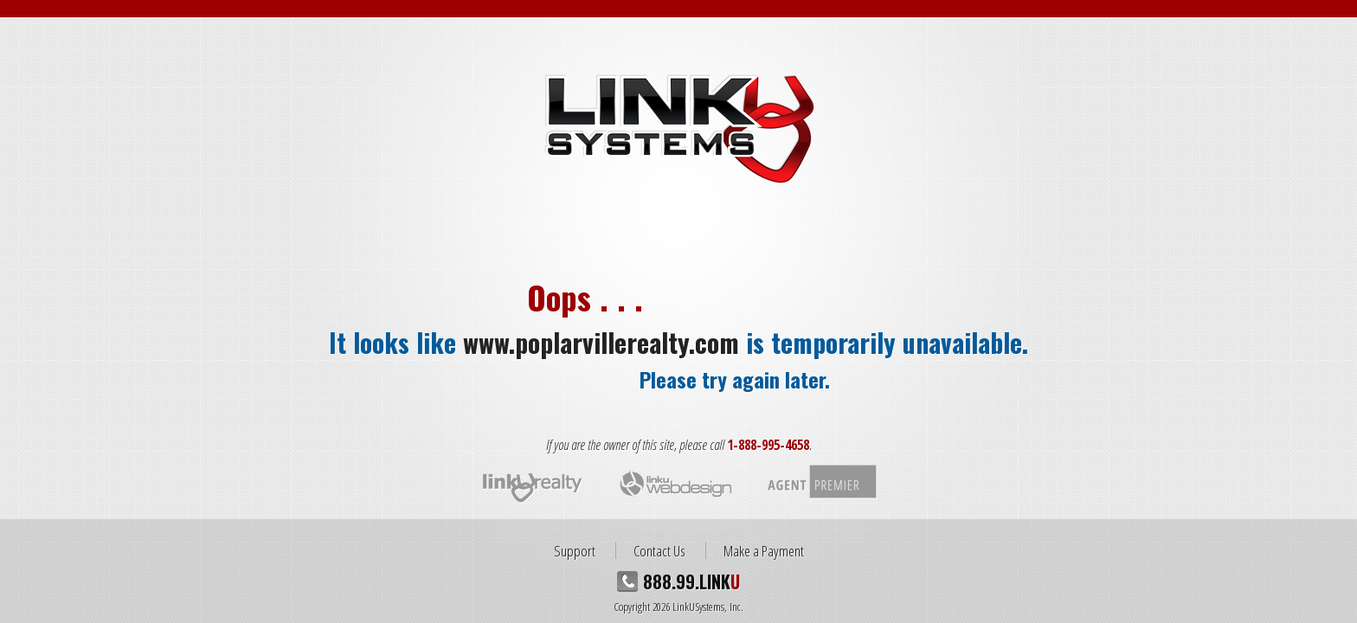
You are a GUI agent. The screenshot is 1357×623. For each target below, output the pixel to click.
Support (574, 550)
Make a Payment (764, 550)
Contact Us (659, 550)
